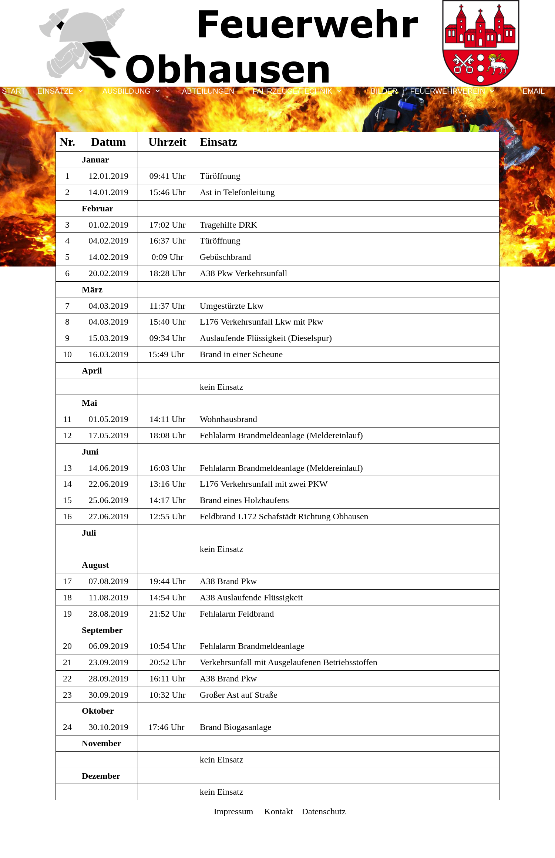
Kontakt (278, 811)
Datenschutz (323, 811)
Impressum (233, 811)
